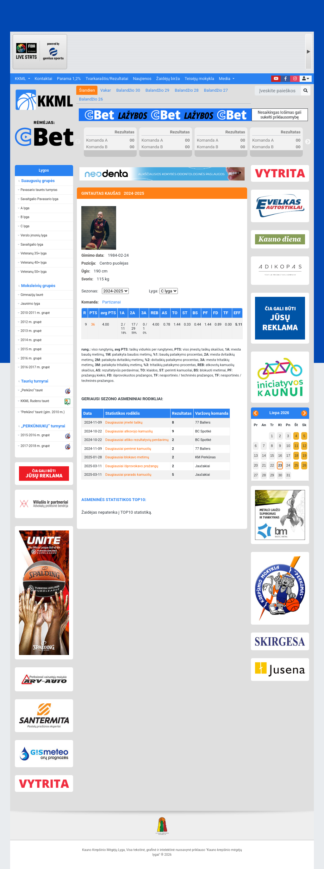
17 (288, 455)
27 (256, 475)
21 (264, 465)
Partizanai (111, 302)
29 (272, 475)
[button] (305, 79)
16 (280, 455)
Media (225, 78)
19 (304, 455)
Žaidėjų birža (168, 78)
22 (272, 465)
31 (288, 475)
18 (296, 455)
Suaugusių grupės (37, 180)
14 (264, 455)
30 (280, 475)
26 (304, 465)
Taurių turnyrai (34, 381)
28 (264, 475)
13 (256, 455)
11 (296, 446)
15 (272, 455)
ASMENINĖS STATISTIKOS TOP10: (113, 499)
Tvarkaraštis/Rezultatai (106, 78)
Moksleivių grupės (37, 285)
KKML (21, 78)
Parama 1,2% (69, 78)
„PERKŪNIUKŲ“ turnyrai (42, 426)
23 (280, 465)
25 (296, 465)
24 (288, 465)
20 (256, 465)
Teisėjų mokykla (199, 78)
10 (288, 446)
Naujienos (142, 78)
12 (304, 446)
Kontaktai (43, 78)
